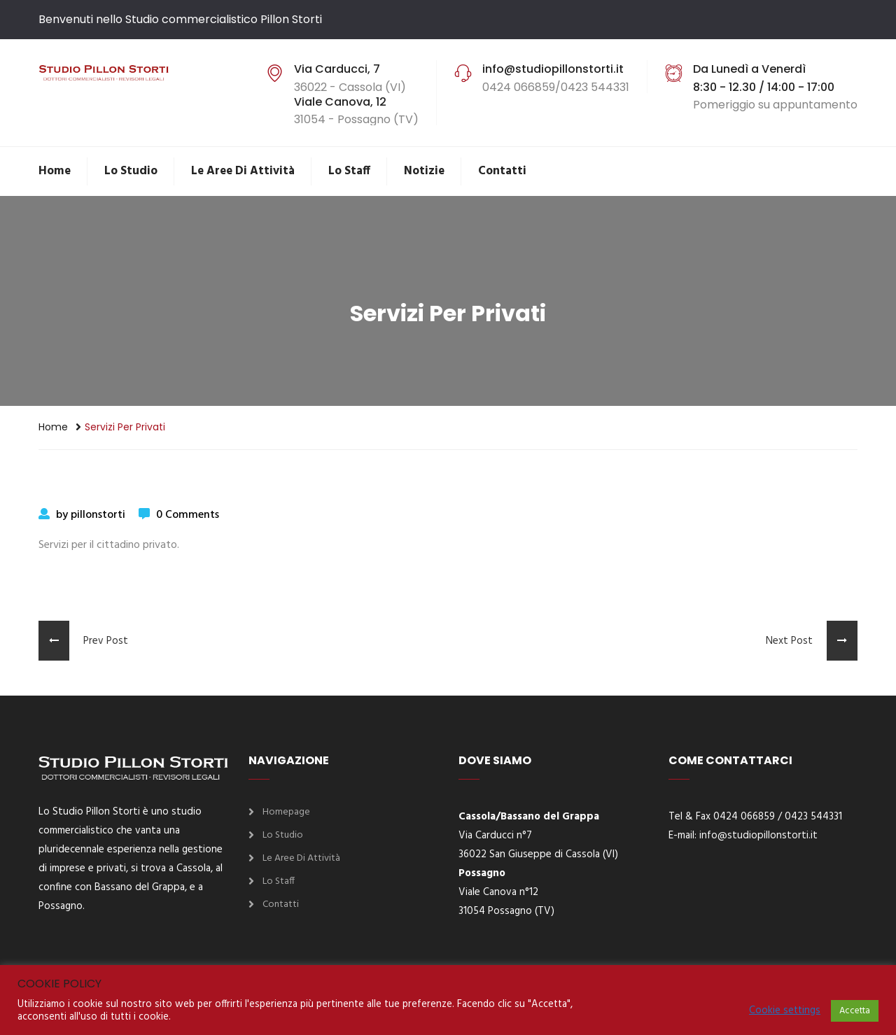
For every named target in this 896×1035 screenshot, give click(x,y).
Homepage (286, 812)
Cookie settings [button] (784, 1011)
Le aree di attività (243, 171)
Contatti (502, 171)
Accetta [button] (854, 1011)
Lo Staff (349, 171)
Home (54, 171)
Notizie (424, 171)
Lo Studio (131, 171)
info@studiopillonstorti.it (758, 835)
